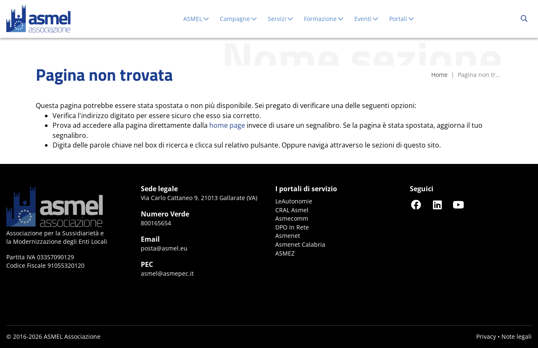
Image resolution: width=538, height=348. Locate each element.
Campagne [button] (239, 19)
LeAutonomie (293, 201)
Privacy (486, 336)
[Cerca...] (524, 19)
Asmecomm (291, 218)
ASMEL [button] (196, 19)
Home (439, 75)
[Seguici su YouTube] (458, 204)
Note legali (516, 336)
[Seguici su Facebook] (416, 204)
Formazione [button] (324, 19)
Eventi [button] (366, 19)
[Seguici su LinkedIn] (437, 204)
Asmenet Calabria (300, 244)
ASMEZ (285, 253)
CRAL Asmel (292, 210)
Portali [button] (402, 19)
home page (227, 125)
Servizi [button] (281, 19)
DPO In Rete (292, 227)
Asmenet (287, 236)
